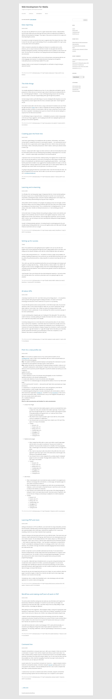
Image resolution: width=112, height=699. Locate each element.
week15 (47, 73)
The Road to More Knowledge (78, 45)
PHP (63, 583)
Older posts (25, 687)
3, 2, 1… (80, 68)
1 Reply (23, 244)
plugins (50, 230)
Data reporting (27, 25)
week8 (51, 633)
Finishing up (81, 64)
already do (39, 392)
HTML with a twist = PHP (84, 63)
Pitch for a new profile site (31, 350)
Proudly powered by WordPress (28, 693)
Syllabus (24, 13)
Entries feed (75, 30)
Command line (27, 644)
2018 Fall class (75, 89)
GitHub (50, 280)
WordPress (58, 230)
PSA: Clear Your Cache (83, 66)
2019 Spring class (36, 73)
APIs (46, 339)
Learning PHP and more (30, 520)
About (46, 13)
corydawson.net (25, 358)
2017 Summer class (76, 87)
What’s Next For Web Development (79, 42)
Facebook (50, 339)
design (46, 230)
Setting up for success (30, 241)
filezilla (46, 280)
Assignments (39, 13)
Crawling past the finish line (32, 134)
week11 (63, 280)
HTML (46, 633)
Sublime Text (58, 280)
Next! (73, 47)
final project (47, 176)
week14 (55, 123)
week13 (52, 176)
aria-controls (48, 123)
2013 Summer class (76, 86)
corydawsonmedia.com (30, 173)
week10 (57, 339)
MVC (61, 583)
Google (53, 339)
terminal (53, 677)
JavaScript (57, 583)
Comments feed (75, 32)
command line (48, 677)
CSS (52, 123)
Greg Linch (74, 59)
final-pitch (47, 511)
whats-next (51, 73)
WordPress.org (75, 33)
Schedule (31, 13)
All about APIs (27, 291)
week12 (54, 230)
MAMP (53, 280)
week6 (23, 585)
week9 (57, 677)
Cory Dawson (33, 19)
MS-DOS (50, 665)
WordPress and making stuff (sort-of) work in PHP (40, 594)
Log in (73, 28)
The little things (28, 83)
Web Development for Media (35, 7)
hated (33, 107)
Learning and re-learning (31, 187)
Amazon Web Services (50, 583)
